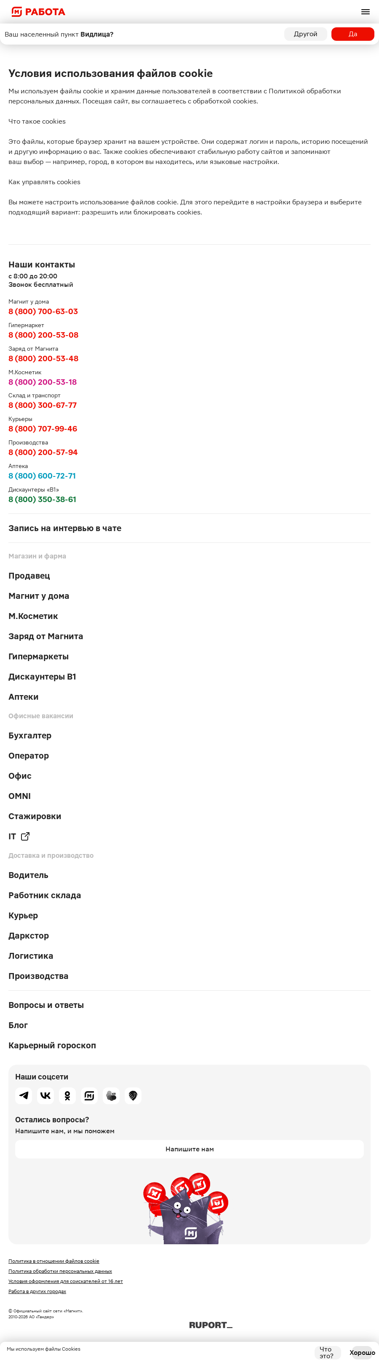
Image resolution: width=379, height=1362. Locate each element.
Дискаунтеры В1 (42, 677)
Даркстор (28, 936)
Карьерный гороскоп (52, 1045)
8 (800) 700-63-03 (43, 311)
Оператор (28, 756)
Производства (38, 976)
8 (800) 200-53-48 (43, 358)
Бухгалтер (29, 735)
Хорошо (362, 1353)
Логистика (30, 956)
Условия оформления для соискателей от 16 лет (65, 1281)
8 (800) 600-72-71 (42, 475)
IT (19, 836)
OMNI (19, 796)
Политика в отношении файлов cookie (53, 1261)
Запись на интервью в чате (64, 528)
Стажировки (34, 816)
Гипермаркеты (38, 656)
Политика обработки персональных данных (60, 1271)
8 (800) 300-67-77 (42, 405)
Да (353, 34)
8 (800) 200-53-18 (42, 382)
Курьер (23, 915)
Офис (20, 776)
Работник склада (44, 895)
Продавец (29, 576)
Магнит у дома (38, 596)
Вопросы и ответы (46, 1005)
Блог (18, 1025)
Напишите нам (189, 1149)
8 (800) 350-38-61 (42, 499)
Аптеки (23, 697)
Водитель (28, 875)
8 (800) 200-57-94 (43, 452)
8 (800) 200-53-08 (43, 335)
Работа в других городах (37, 1291)
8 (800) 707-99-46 (42, 428)
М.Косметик (33, 616)
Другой (306, 34)
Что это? (327, 1352)
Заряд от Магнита (45, 636)
